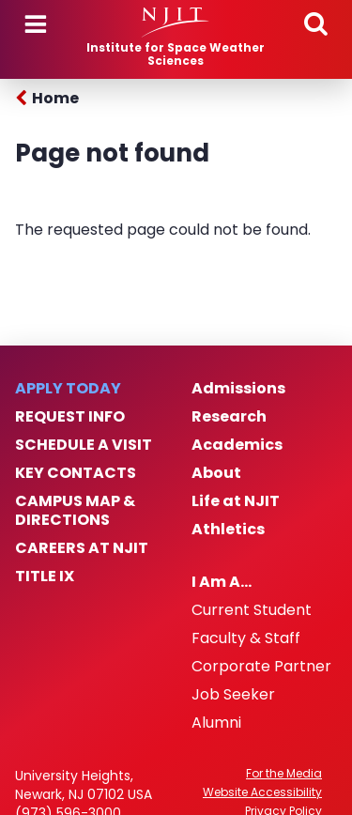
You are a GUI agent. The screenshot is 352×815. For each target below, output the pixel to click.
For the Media (284, 773)
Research (229, 417)
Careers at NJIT (81, 548)
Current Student (251, 610)
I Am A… (221, 582)
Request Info (70, 417)
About (216, 473)
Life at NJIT (235, 501)
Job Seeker (233, 694)
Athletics (228, 529)
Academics (237, 445)
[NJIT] (175, 23)
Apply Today (68, 388)
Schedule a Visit (83, 445)
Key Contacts (75, 473)
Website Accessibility (262, 792)
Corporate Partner (261, 666)
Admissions (238, 388)
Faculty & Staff (245, 638)
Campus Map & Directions (75, 511)
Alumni (216, 723)
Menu (35, 24)
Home (55, 98)
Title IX (44, 576)
